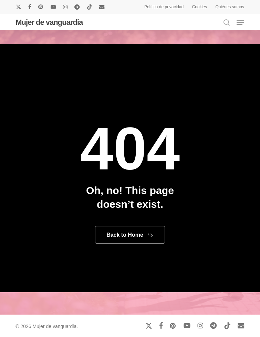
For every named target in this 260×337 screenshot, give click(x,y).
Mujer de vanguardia (49, 22)
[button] (240, 22)
